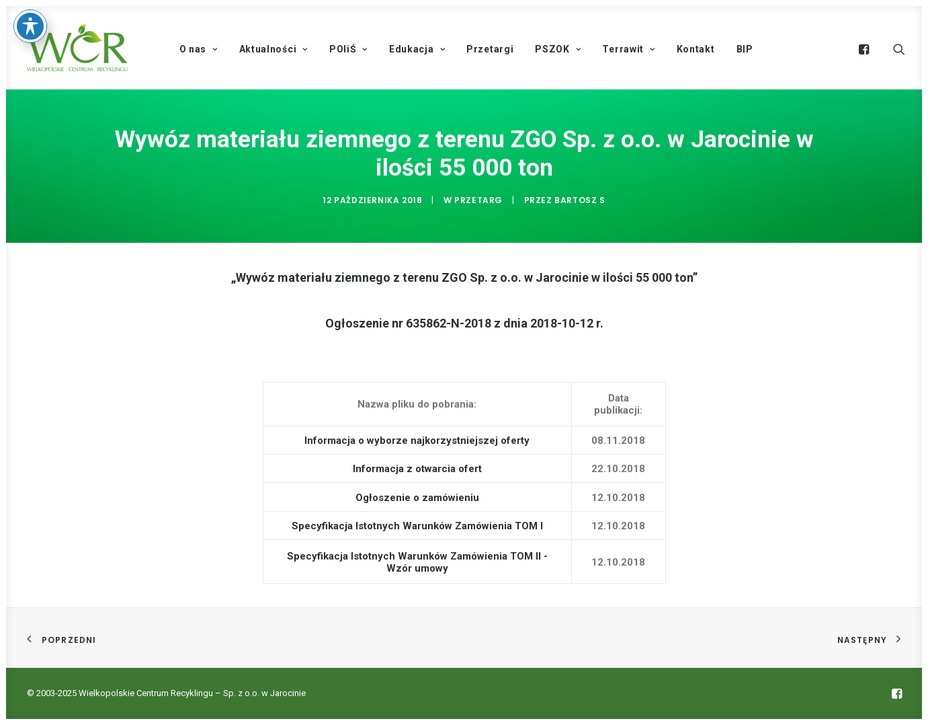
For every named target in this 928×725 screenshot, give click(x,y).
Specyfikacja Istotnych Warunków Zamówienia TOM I (417, 526)
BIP (744, 49)
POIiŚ (348, 49)
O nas (198, 49)
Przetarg (478, 200)
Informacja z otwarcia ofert (417, 469)
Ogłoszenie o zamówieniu (417, 498)
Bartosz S (579, 200)
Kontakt (696, 49)
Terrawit (628, 49)
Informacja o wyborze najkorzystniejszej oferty (417, 440)
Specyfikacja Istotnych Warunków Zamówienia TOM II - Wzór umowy (417, 562)
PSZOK (558, 49)
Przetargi (489, 49)
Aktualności (273, 49)
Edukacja (417, 49)
